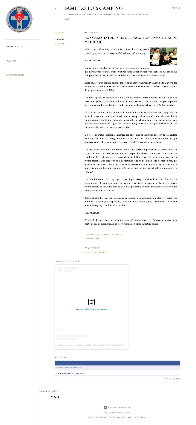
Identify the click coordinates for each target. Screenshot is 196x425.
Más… (151, 19)
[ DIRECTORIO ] (98, 19)
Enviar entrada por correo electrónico (109, 234)
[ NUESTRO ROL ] (138, 19)
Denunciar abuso (14, 75)
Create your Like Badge (173, 379)
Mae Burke (125, 413)
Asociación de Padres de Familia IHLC (70, 373)
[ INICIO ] (69, 19)
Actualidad (60, 43)
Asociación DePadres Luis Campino (67, 367)
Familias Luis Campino (93, 8)
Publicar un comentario (96, 252)
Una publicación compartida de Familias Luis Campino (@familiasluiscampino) (91, 345)
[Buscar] (176, 8)
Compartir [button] (59, 32)
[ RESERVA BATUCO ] (117, 19)
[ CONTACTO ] (82, 19)
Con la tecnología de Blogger (117, 407)
